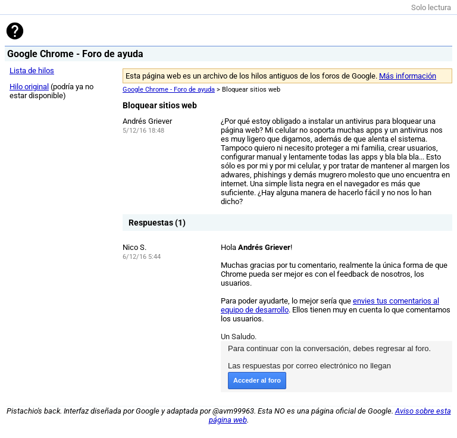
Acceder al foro (257, 380)
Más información (407, 75)
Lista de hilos (32, 70)
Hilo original (29, 86)
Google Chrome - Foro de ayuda (169, 89)
